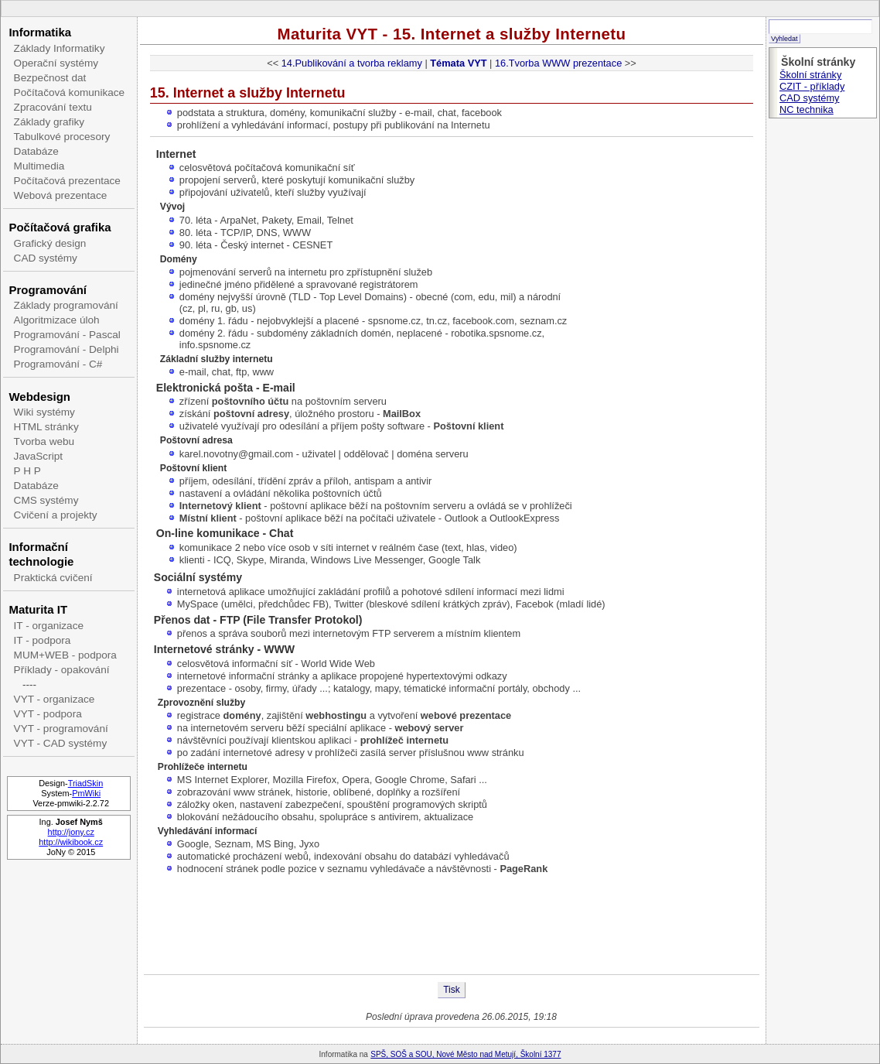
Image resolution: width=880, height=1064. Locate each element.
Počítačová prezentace (67, 180)
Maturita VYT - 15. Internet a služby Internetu (451, 34)
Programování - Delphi (66, 349)
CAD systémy (45, 258)
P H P (27, 471)
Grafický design (50, 243)
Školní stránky (810, 74)
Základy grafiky (49, 122)
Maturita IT (38, 609)
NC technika (806, 109)
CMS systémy (46, 500)
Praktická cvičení (53, 577)
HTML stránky (46, 427)
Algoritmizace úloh (57, 320)
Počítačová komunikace (69, 92)
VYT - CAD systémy (60, 743)
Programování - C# (58, 364)
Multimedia (39, 166)
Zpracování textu (53, 107)
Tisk (451, 989)
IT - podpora (42, 640)
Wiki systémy (44, 412)
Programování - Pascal (67, 334)
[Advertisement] (451, 924)
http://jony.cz (71, 831)
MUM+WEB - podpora (65, 655)
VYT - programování (61, 728)
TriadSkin (86, 783)
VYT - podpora (48, 714)
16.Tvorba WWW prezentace (558, 63)
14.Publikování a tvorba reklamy (351, 63)
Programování (48, 289)
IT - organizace (49, 625)
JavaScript (38, 456)
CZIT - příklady (811, 86)
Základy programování (66, 305)
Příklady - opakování (62, 670)
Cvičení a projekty (55, 515)
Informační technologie (41, 554)
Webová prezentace (60, 195)
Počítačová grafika (60, 227)
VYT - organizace (54, 699)
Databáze (36, 151)
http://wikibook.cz (71, 842)
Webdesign (39, 396)
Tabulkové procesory (62, 136)
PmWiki (86, 793)
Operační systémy (56, 63)
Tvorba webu (44, 441)
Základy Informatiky (59, 48)
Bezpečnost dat (50, 78)
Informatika (40, 32)
